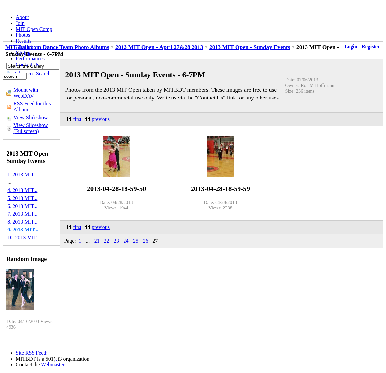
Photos (23, 35)
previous (101, 119)
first (77, 119)
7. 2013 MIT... (22, 214)
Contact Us (27, 64)
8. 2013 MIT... (22, 222)
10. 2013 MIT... (23, 237)
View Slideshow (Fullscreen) (30, 128)
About (22, 17)
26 (145, 241)
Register (370, 46)
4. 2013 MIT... (22, 190)
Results (23, 41)
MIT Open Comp (34, 29)
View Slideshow (30, 117)
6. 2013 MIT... (22, 206)
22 (106, 241)
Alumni (24, 47)
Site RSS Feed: (32, 353)
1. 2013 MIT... (22, 174)
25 (135, 241)
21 (97, 241)
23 (116, 241)
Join (20, 23)
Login (350, 46)
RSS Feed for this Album (32, 106)
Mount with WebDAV (25, 93)
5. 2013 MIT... (22, 198)
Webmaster (53, 364)
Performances (30, 58)
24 (126, 241)
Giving (23, 52)
